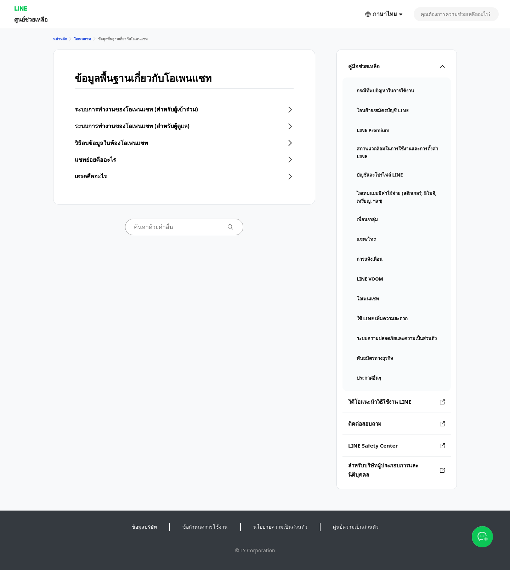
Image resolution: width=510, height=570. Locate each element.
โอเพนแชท (82, 38)
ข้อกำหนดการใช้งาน (205, 526)
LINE (20, 8)
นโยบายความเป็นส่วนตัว (280, 526)
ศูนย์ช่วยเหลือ (31, 19)
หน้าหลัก (60, 38)
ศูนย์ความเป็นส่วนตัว (356, 526)
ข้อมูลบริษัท (144, 526)
